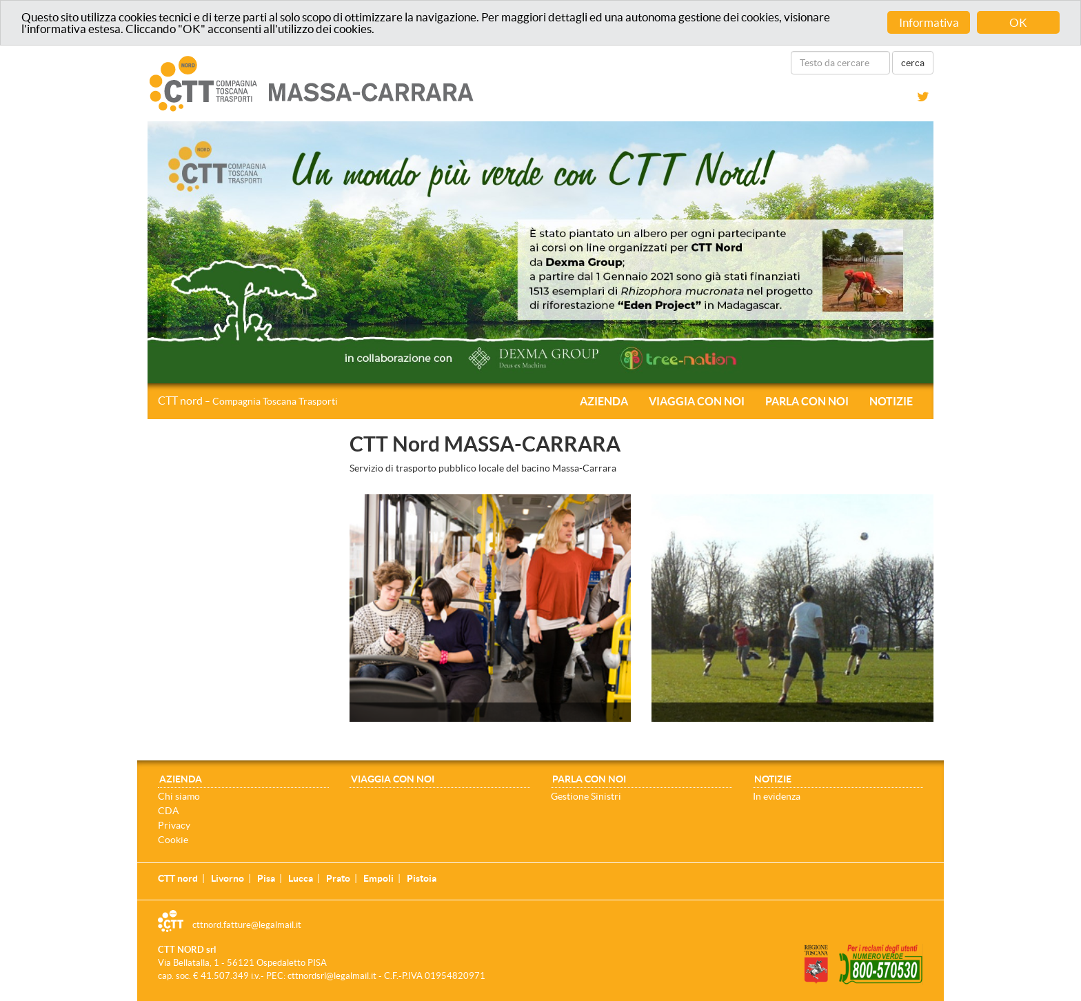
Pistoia (421, 878)
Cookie (173, 839)
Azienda (604, 401)
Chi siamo (179, 796)
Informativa (929, 22)
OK (1018, 22)
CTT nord (248, 400)
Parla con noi (807, 401)
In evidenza (776, 796)
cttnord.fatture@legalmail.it (246, 925)
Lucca (300, 878)
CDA (168, 810)
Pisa (266, 878)
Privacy (174, 825)
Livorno (227, 878)
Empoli (378, 878)
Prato (338, 878)
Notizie (891, 401)
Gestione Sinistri (586, 796)
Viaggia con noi (697, 401)
